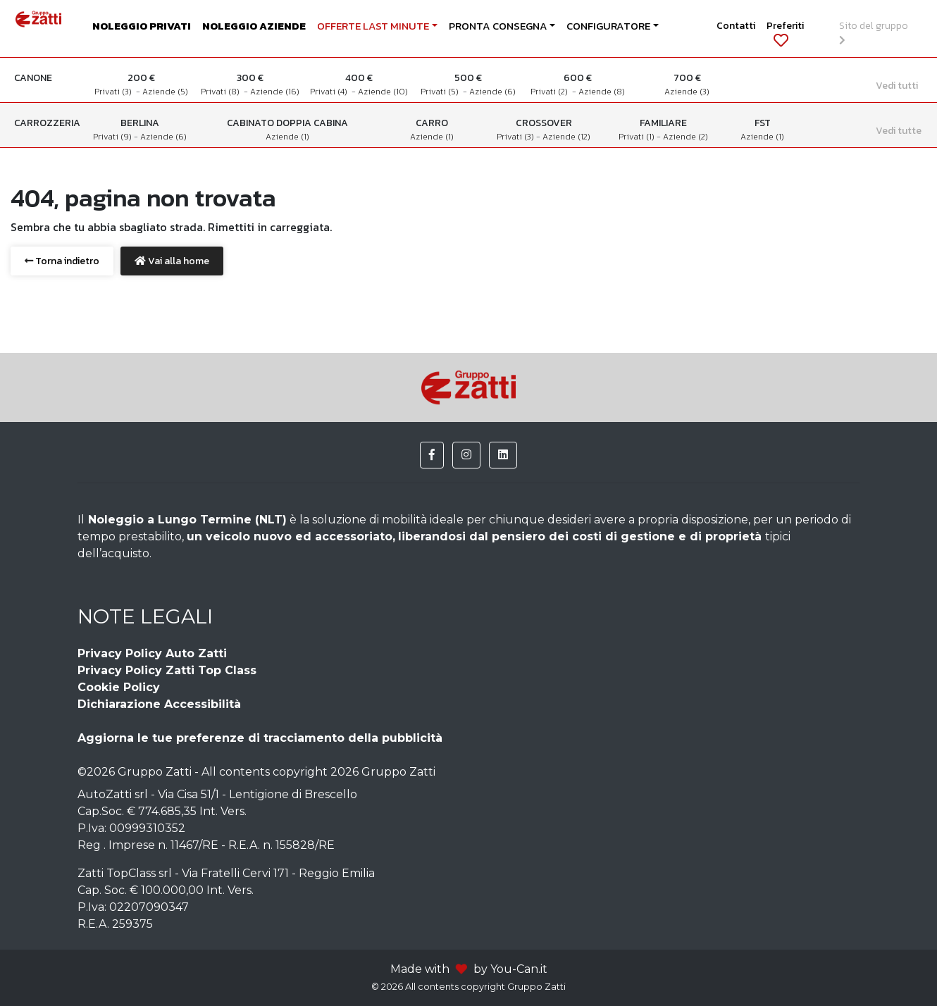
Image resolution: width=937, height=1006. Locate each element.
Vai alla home (172, 261)
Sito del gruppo (875, 31)
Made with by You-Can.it (468, 969)
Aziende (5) (165, 91)
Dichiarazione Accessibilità (159, 704)
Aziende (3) (686, 91)
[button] (432, 455)
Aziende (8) (601, 91)
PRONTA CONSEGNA (498, 26)
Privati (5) (442, 91)
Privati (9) (113, 136)
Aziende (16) (274, 91)
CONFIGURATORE (608, 26)
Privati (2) (551, 91)
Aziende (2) (685, 136)
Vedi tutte (899, 130)
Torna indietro (62, 261)
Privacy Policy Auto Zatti (152, 653)
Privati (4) (331, 91)
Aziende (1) (287, 136)
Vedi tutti (897, 85)
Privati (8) (222, 91)
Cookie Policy (118, 687)
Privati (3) (115, 91)
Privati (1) (638, 136)
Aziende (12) (566, 136)
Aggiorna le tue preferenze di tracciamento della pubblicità (259, 738)
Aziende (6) (492, 91)
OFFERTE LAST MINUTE (373, 26)
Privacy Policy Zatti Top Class (166, 670)
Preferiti (785, 33)
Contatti (735, 25)
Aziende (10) (383, 91)
